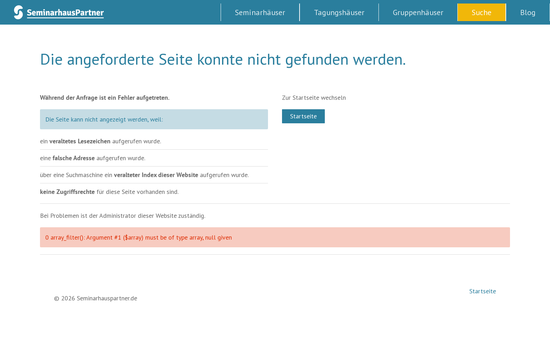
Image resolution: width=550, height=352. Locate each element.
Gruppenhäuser (418, 12)
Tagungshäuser (339, 12)
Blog (528, 12)
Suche (481, 12)
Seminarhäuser (260, 12)
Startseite (303, 116)
